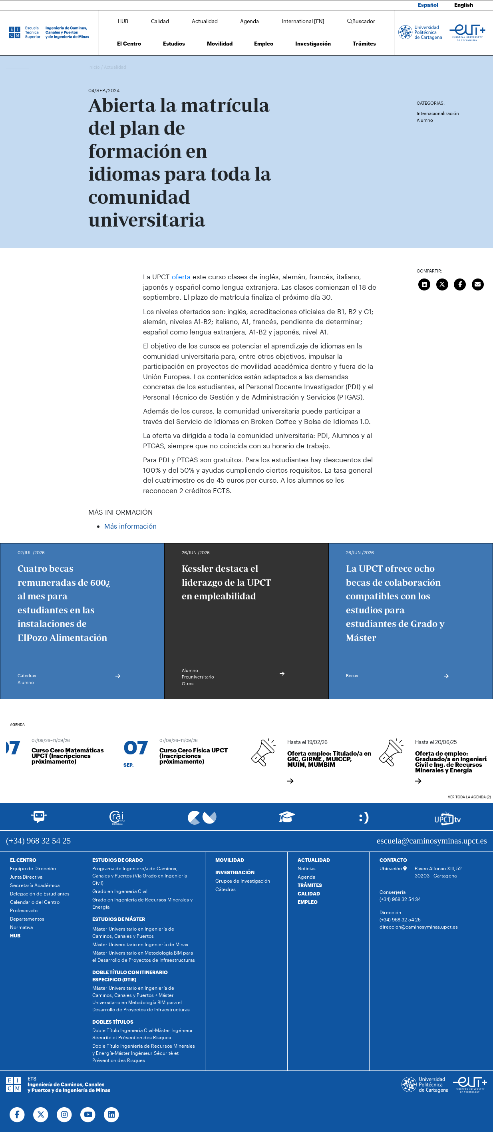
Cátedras (225, 889)
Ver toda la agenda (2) (469, 797)
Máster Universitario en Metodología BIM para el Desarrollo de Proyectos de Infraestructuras (143, 956)
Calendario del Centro (35, 902)
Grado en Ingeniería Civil (119, 891)
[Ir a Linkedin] (111, 1114)
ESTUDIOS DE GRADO (117, 860)
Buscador (361, 21)
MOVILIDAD (229, 860)
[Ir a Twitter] (41, 1114)
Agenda (249, 21)
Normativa (21, 927)
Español (428, 5)
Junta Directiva (26, 876)
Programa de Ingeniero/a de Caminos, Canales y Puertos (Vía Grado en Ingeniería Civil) (139, 875)
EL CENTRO (23, 860)
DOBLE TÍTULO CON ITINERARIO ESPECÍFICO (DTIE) (130, 975)
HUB (123, 21)
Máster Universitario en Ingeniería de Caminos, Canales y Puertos (133, 932)
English (463, 5)
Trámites (364, 43)
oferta (182, 277)
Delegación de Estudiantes (40, 893)
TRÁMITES (310, 885)
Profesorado (24, 910)
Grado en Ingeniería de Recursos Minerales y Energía (142, 903)
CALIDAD (309, 893)
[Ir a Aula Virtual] (287, 820)
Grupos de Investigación (242, 880)
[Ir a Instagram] (64, 1114)
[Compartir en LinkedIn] (424, 283)
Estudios (174, 43)
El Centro (129, 43)
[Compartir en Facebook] (459, 283)
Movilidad (220, 43)
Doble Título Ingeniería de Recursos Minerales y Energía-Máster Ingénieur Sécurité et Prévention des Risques (143, 1053)
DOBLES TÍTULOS (112, 1022)
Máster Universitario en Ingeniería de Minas (140, 944)
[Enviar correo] (477, 283)
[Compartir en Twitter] (442, 283)
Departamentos (27, 918)
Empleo (263, 43)
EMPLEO (308, 902)
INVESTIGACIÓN (234, 872)
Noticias (307, 868)
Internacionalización (438, 113)
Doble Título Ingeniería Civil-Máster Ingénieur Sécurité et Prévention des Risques (142, 1033)
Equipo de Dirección (33, 868)
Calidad (160, 21)
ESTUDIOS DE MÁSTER (118, 919)
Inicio (94, 67)
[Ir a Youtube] (88, 1114)
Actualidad (205, 21)
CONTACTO (393, 860)
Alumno (425, 120)
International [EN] (303, 21)
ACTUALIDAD (314, 860)
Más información (130, 526)
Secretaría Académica (35, 885)
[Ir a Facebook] (17, 1114)
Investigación (313, 43)
